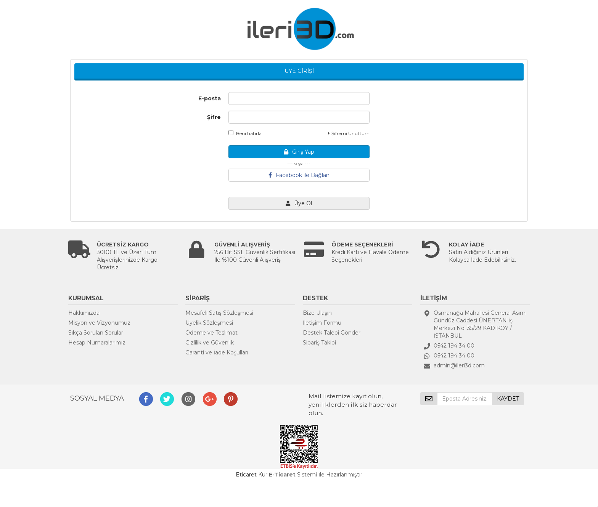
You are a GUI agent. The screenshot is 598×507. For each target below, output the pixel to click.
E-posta (209, 98)
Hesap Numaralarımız (96, 342)
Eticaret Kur (251, 474)
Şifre (214, 117)
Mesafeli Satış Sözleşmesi (219, 312)
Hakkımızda (84, 312)
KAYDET (508, 398)
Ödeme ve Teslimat (211, 332)
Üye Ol (299, 203)
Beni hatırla (245, 133)
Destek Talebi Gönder (331, 332)
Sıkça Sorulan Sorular (95, 332)
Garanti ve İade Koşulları (216, 352)
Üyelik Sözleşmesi (209, 322)
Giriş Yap (299, 151)
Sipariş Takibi (319, 342)
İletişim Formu (322, 322)
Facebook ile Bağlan (299, 175)
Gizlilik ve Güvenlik (209, 342)
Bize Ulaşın (317, 312)
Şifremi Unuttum (349, 133)
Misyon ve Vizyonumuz (99, 322)
